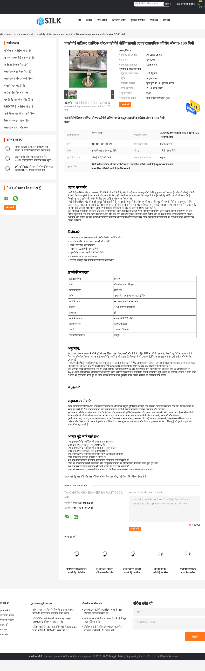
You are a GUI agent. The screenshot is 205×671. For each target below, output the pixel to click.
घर (79, 20)
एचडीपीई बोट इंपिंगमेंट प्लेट (80, 476)
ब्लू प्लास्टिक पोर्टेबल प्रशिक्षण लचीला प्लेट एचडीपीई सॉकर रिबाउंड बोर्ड (104, 571)
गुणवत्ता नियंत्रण (137, 20)
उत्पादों (89, 20)
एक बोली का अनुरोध (186, 4)
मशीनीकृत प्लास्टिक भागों (16, 113)
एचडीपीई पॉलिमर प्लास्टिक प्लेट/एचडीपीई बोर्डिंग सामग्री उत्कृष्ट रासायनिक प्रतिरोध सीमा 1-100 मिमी (87, 106)
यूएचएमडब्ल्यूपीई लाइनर (16, 57)
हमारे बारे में (102, 20)
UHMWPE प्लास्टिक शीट (17, 106)
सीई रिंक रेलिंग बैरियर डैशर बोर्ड (132, 476)
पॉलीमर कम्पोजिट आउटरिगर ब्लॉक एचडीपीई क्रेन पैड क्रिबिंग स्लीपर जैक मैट (187, 571)
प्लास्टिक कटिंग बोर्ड (14, 127)
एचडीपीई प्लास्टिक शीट (24, 34)
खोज (167, 4)
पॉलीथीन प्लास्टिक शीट (15, 50)
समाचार (166, 20)
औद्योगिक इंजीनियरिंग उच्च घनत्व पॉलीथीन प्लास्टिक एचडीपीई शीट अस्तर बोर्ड (103, 628)
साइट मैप (4, 634)
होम (1, 34)
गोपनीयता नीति (35, 656)
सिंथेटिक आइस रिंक (14, 120)
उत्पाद (9, 34)
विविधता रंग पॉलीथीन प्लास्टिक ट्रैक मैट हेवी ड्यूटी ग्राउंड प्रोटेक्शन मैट (105, 620)
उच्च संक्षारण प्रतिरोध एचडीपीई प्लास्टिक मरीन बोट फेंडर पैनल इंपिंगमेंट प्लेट (132, 571)
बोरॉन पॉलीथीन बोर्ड (14, 92)
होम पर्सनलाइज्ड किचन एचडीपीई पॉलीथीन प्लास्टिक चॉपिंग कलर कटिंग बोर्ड (76, 571)
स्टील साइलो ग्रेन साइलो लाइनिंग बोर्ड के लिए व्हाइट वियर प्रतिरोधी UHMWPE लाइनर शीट (54, 628)
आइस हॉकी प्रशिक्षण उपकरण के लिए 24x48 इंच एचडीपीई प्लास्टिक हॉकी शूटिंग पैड (33, 160)
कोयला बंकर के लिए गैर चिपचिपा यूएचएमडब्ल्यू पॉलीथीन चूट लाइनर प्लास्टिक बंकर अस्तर (53, 611)
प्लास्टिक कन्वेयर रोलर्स (15, 78)
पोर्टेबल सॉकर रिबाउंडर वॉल (105, 476)
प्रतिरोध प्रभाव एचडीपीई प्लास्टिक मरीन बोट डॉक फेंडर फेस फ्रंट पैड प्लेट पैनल (160, 571)
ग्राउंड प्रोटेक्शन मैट (13, 64)
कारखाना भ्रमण (118, 20)
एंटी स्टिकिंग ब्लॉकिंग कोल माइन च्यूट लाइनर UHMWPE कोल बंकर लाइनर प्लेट (52, 620)
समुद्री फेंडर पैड (11, 85)
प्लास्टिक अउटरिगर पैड (15, 71)
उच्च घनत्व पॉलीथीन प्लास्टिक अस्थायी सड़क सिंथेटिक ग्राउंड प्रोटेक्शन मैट (103, 611)
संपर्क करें (154, 20)
